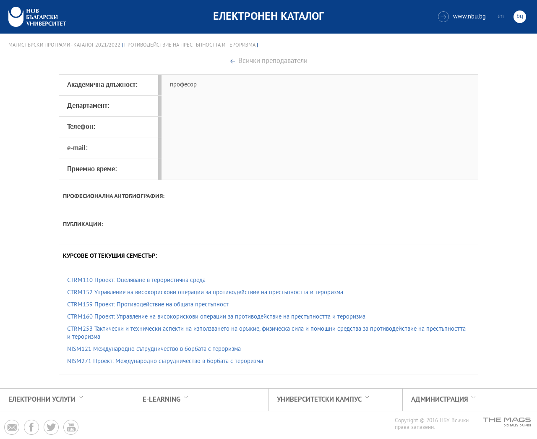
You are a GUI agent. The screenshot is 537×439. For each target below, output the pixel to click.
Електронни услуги (42, 399)
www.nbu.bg (462, 16)
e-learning (161, 399)
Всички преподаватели (273, 61)
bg (519, 17)
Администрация (439, 399)
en (501, 17)
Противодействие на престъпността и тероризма (189, 45)
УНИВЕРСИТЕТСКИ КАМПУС (319, 399)
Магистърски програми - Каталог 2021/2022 (64, 45)
